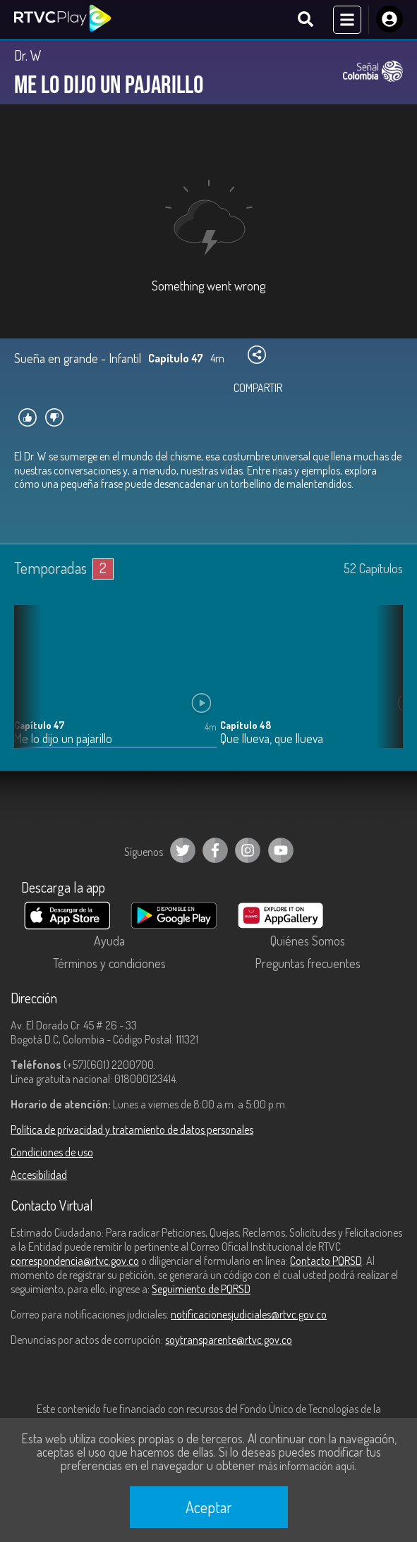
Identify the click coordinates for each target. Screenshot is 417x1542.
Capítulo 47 (39, 725)
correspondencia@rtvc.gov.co (75, 1261)
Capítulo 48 (245, 725)
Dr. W (28, 55)
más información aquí (306, 1466)
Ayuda (109, 940)
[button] (385, 687)
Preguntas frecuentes (308, 963)
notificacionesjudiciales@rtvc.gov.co (249, 1314)
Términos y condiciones (109, 963)
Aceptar (209, 1507)
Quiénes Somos (307, 940)
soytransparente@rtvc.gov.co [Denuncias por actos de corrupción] (228, 1340)
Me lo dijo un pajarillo (63, 738)
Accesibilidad (39, 1175)
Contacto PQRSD (326, 1261)
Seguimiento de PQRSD (201, 1289)
